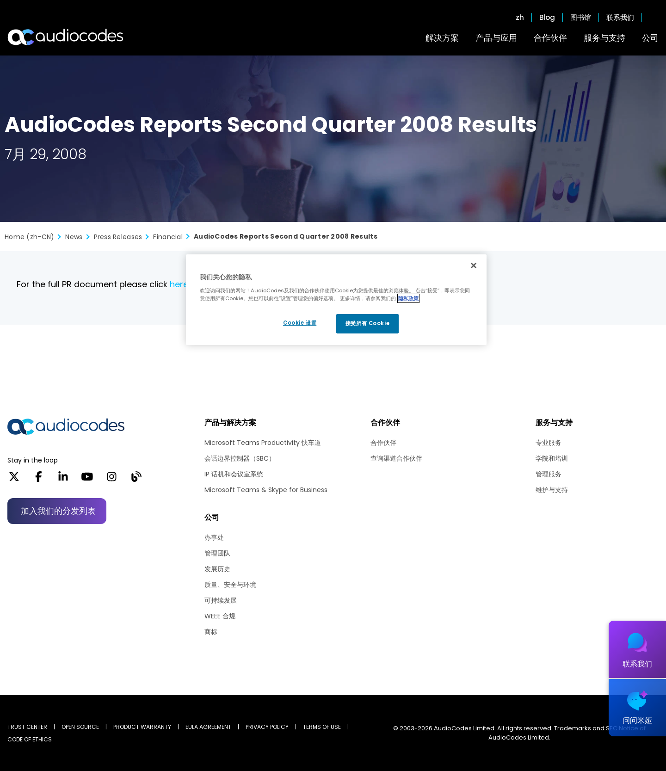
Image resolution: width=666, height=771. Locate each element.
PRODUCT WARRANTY (142, 727)
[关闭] (473, 265)
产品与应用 (496, 37)
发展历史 (217, 569)
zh (520, 17)
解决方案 (442, 37)
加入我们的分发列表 (58, 511)
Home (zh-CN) (29, 236)
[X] (14, 479)
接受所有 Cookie (367, 323)
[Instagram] (111, 479)
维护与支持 (552, 489)
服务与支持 (604, 37)
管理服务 (548, 474)
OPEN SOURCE (80, 727)
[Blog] (136, 479)
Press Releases (118, 236)
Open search (654, 17)
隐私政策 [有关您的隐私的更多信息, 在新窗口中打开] (408, 298)
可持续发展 (220, 600)
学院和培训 (552, 458)
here (179, 284)
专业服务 (548, 442)
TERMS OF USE (322, 727)
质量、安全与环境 (230, 584)
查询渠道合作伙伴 (396, 458)
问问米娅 (637, 720)
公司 (650, 37)
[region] (336, 299)
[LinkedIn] (63, 479)
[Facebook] (38, 479)
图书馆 (580, 17)
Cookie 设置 (299, 323)
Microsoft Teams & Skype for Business (265, 489)
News (73, 236)
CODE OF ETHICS (29, 739)
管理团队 (217, 553)
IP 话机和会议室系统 (233, 474)
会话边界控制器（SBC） (239, 458)
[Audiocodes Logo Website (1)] (65, 37)
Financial (168, 236)
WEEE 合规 (219, 616)
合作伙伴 (550, 37)
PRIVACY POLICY (267, 727)
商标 (210, 631)
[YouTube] (87, 479)
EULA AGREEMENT (208, 727)
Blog (547, 17)
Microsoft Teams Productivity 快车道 (262, 442)
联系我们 (620, 17)
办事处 (214, 537)
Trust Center (27, 727)
